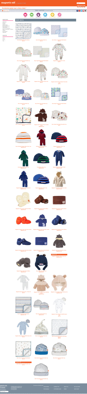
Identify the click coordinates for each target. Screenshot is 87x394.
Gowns (4, 22)
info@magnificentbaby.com (16, 386)
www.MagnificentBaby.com (16, 387)
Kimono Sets (5, 24)
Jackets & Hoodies (6, 28)
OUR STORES (46, 386)
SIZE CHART (76, 389)
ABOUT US (66, 386)
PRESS (65, 389)
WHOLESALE (46, 389)
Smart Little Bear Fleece (8, 29)
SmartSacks (5, 27)
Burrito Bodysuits (6, 25)
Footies (4, 23)
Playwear (4, 32)
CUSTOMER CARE (57, 389)
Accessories (5, 31)
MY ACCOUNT (77, 386)
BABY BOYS (20, 20)
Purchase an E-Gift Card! (38, 385)
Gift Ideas (4, 21)
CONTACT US (56, 386)
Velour (4, 30)
